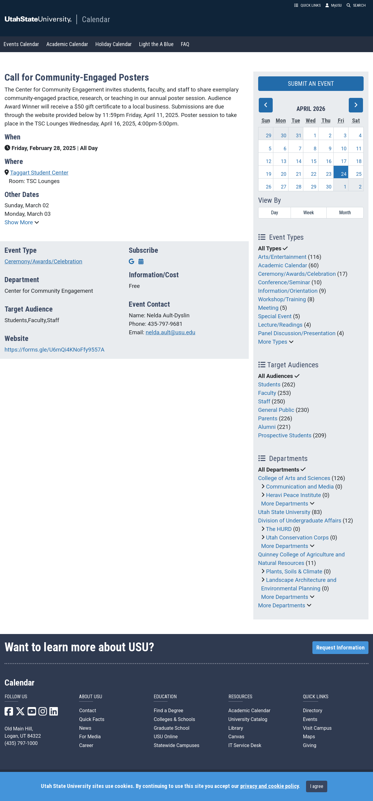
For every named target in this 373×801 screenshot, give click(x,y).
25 (358, 174)
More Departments (284, 503)
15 (313, 161)
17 (344, 161)
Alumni (267, 427)
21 (298, 174)
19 (268, 174)
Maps (309, 736)
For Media (90, 736)
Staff (264, 401)
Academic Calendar (67, 44)
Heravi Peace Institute (293, 495)
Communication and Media (300, 486)
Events (310, 719)
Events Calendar (21, 44)
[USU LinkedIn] (53, 713)
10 (344, 149)
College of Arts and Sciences (294, 478)
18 (358, 161)
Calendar (96, 19)
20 (283, 174)
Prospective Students (284, 435)
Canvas (236, 736)
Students (269, 384)
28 (298, 187)
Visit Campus (317, 728)
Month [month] (345, 212)
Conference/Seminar (284, 282)
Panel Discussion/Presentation (297, 333)
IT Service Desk (244, 745)
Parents (268, 418)
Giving (309, 745)
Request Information (340, 647)
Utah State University (284, 512)
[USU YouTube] (32, 713)
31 (298, 136)
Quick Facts (91, 719)
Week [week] (308, 212)
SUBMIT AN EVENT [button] (311, 83)
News (85, 728)
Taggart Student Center (39, 172)
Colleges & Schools (174, 719)
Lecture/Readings (280, 325)
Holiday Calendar (113, 44)
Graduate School (171, 728)
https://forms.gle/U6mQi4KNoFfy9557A (55, 349)
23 (328, 174)
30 (283, 136)
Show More (19, 222)
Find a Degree (168, 710)
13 (283, 161)
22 (313, 174)
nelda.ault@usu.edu (170, 332)
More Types (273, 342)
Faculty (267, 393)
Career (86, 745)
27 (283, 187)
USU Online (166, 736)
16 (328, 161)
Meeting (268, 308)
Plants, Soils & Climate (294, 571)
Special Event (275, 316)
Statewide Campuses (176, 745)
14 (298, 161)
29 (268, 136)
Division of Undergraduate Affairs (299, 520)
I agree (316, 786)
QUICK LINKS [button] (307, 5)
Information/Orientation (288, 291)
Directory (312, 710)
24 (344, 174)
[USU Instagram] (42, 713)
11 (358, 149)
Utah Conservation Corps (297, 537)
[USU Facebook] (9, 713)
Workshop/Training (282, 299)
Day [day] (274, 212)
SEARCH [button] (356, 5)
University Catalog (248, 719)
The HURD (279, 529)
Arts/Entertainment (282, 257)
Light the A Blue (156, 44)
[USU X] (20, 713)
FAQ (185, 44)
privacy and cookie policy (269, 786)
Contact (87, 710)
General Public (276, 410)
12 (268, 161)
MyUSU (333, 5)
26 (268, 187)
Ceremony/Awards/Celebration (43, 261)
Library (235, 728)
